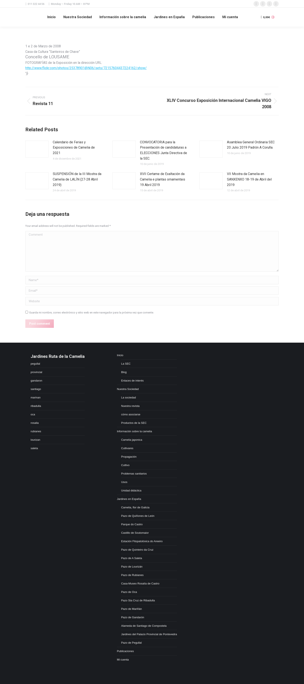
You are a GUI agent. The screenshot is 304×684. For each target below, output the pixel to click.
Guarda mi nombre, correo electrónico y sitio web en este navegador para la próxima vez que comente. (91, 312)
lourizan (35, 439)
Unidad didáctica (131, 490)
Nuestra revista (130, 406)
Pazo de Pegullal (131, 642)
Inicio (120, 355)
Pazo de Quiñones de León (138, 515)
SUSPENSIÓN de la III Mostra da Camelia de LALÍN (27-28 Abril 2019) (77, 179)
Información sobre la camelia (134, 431)
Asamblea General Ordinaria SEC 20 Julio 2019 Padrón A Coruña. (251, 145)
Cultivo (125, 465)
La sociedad (128, 397)
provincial (36, 372)
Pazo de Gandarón (132, 617)
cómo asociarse (130, 414)
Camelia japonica (131, 439)
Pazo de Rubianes (132, 575)
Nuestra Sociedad (128, 389)
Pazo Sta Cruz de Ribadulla (138, 600)
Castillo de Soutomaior (135, 532)
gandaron (36, 380)
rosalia (35, 422)
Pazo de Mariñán (131, 608)
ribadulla (36, 406)
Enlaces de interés (132, 380)
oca (33, 414)
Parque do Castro (132, 524)
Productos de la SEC (134, 422)
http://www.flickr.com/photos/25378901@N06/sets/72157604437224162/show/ (86, 68)
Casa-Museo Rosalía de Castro (140, 583)
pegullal (35, 363)
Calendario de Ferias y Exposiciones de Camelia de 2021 (74, 147)
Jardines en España (129, 499)
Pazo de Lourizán (131, 566)
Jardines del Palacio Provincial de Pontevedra (149, 634)
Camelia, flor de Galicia (135, 507)
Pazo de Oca (129, 592)
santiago (36, 389)
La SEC (126, 363)
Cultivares (127, 448)
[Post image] (37, 149)
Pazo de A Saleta (131, 558)
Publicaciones (125, 651)
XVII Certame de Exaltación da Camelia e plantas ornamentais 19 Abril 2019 (162, 179)
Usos (124, 482)
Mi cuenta (123, 659)
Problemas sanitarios (134, 473)
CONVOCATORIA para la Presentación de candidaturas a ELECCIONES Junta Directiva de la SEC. (163, 150)
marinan (36, 397)
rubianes (36, 431)
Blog (124, 372)
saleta (34, 448)
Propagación (129, 456)
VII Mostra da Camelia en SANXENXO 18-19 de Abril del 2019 (249, 179)
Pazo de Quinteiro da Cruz (137, 549)
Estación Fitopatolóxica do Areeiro (142, 541)
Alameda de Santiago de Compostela (144, 625)
